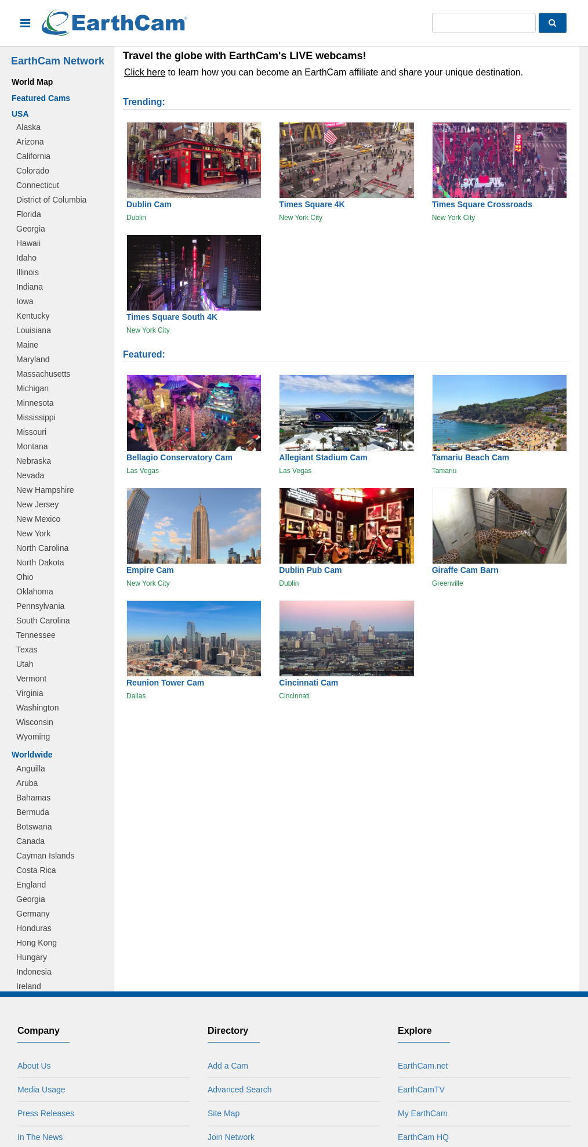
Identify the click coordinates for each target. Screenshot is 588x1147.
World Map (32, 81)
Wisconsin (34, 722)
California (33, 156)
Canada (30, 841)
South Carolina (43, 620)
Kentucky (33, 315)
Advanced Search (240, 1089)
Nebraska (33, 461)
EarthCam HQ (423, 1137)
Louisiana (33, 330)
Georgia (30, 228)
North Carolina (42, 548)
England (31, 884)
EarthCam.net (423, 1065)
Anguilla (30, 768)
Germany (33, 913)
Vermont (31, 678)
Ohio (25, 577)
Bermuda (32, 812)
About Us (34, 1065)
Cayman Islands (45, 855)
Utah (25, 664)
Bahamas (33, 797)
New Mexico (38, 519)
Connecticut (37, 185)
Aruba (27, 783)
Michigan (32, 388)
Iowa (25, 301)
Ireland (28, 986)
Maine (27, 344)
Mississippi (36, 417)
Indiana (29, 286)
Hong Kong (36, 942)
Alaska (28, 127)
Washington (37, 707)
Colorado (32, 170)
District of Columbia (51, 199)
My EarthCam (423, 1113)
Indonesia (34, 971)
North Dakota (40, 562)
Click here (144, 72)
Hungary (31, 957)
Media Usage (41, 1089)
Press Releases (45, 1113)
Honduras (34, 928)
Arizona (29, 141)
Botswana (34, 826)
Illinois (27, 272)
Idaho (26, 257)
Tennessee (36, 635)
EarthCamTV (421, 1089)
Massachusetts (43, 373)
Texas (27, 649)
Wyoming (33, 736)
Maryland (33, 359)
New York (33, 533)
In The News (40, 1137)
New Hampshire (45, 490)
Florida (28, 214)
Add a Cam (228, 1065)
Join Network (231, 1137)
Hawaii (28, 243)
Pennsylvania (40, 606)
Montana (32, 446)
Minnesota (35, 402)
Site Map (223, 1113)
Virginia (29, 693)
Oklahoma (34, 591)
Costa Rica (36, 870)
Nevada (30, 475)
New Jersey (37, 504)
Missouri (31, 432)
